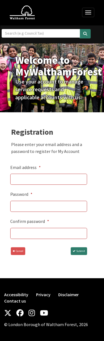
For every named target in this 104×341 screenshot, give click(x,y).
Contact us (15, 301)
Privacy (43, 294)
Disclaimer (68, 294)
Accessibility (16, 294)
